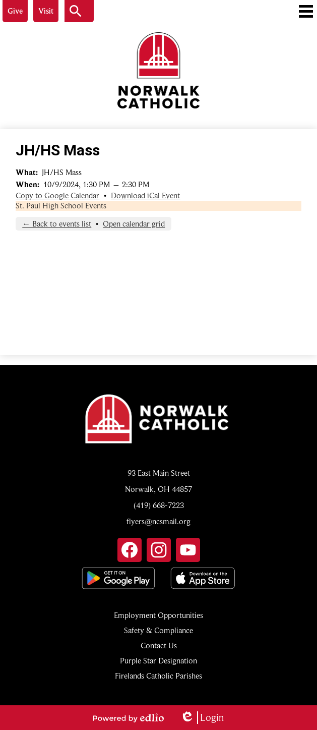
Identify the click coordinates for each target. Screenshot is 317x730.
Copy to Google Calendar (57, 196)
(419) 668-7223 (159, 505)
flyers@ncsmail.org (158, 522)
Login (202, 717)
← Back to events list (56, 224)
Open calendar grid (134, 224)
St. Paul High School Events (61, 206)
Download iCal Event (145, 196)
